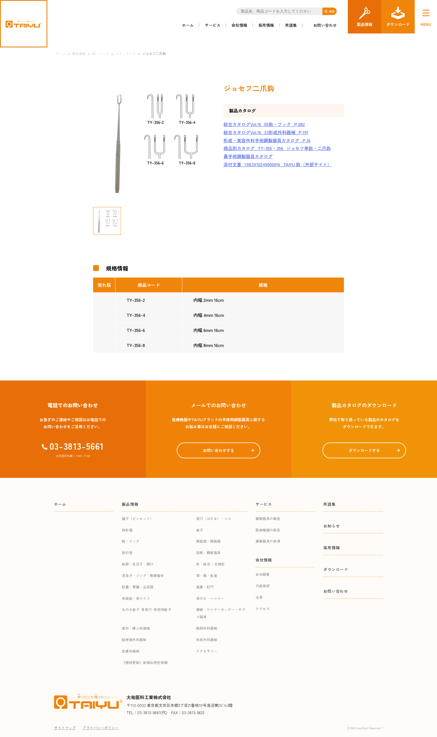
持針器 (127, 530)
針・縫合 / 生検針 (210, 564)
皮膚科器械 (130, 651)
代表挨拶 (263, 585)
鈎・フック (130, 541)
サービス (212, 25)
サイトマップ (65, 727)
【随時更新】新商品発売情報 (144, 662)
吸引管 (127, 552)
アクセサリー (206, 651)
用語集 (291, 25)
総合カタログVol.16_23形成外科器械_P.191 (266, 132)
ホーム (188, 25)
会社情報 (239, 25)
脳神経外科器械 (134, 639)
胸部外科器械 (206, 628)
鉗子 (199, 530)
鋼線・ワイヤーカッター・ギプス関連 (220, 613)
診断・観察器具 (208, 552)
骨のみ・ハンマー (210, 598)
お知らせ (331, 526)
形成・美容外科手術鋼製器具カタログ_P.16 (267, 140)
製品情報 (130, 504)
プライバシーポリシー (100, 727)
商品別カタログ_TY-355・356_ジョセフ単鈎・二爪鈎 (277, 148)
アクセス (263, 608)
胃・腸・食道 (206, 575)
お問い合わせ (325, 25)
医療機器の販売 (268, 530)
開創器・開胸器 (208, 541)
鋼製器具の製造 (268, 518)
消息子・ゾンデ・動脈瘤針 (143, 575)
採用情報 (266, 25)
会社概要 (263, 574)
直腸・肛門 (205, 586)
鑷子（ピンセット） (137, 518)
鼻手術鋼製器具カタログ (248, 156)
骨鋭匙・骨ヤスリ (136, 598)
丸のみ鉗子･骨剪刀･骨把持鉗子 (146, 609)
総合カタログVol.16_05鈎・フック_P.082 (264, 124)
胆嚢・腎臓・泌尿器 (137, 586)
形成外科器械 (206, 639)
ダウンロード (335, 569)
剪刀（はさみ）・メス (213, 518)
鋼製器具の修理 (268, 541)
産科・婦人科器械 (136, 628)
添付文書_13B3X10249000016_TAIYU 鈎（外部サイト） (278, 164)
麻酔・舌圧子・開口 (137, 564)
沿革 (259, 597)
